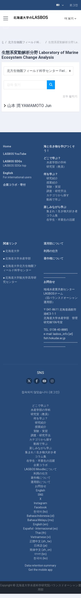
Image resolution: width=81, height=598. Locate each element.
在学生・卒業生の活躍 (60, 219)
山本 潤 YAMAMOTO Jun (29, 105)
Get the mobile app (40, 569)
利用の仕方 (51, 251)
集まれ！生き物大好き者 (62, 211)
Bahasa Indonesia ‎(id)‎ (40, 515)
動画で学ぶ (53, 199)
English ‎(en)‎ (40, 524)
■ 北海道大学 (11, 251)
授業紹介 (52, 182)
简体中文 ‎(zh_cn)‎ (41, 549)
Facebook (40, 507)
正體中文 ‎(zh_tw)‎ (40, 541)
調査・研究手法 (56, 191)
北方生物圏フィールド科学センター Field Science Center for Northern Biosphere (26, 42)
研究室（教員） (56, 166)
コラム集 (52, 215)
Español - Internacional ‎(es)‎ (40, 528)
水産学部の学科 (56, 162)
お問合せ (40, 486)
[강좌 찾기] (25, 84)
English (40, 490)
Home (7, 146)
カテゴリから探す (57, 195)
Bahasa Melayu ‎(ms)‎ (40, 520)
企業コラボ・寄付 (14, 184)
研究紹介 (52, 178)
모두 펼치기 (70, 96)
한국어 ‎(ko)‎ (41, 511)
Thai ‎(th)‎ (40, 532)
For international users (17, 177)
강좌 (3, 42)
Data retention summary (40, 565)
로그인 (73, 5)
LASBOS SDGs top (14, 165)
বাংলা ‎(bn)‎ (40, 554)
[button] (60, 5)
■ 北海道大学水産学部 (17, 258)
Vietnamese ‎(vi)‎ (41, 537)
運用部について (53, 243)
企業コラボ (41, 465)
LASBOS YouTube (14, 153)
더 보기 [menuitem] (69, 18)
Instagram (40, 503)
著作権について (53, 258)
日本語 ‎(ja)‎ (40, 545)
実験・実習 (53, 186)
